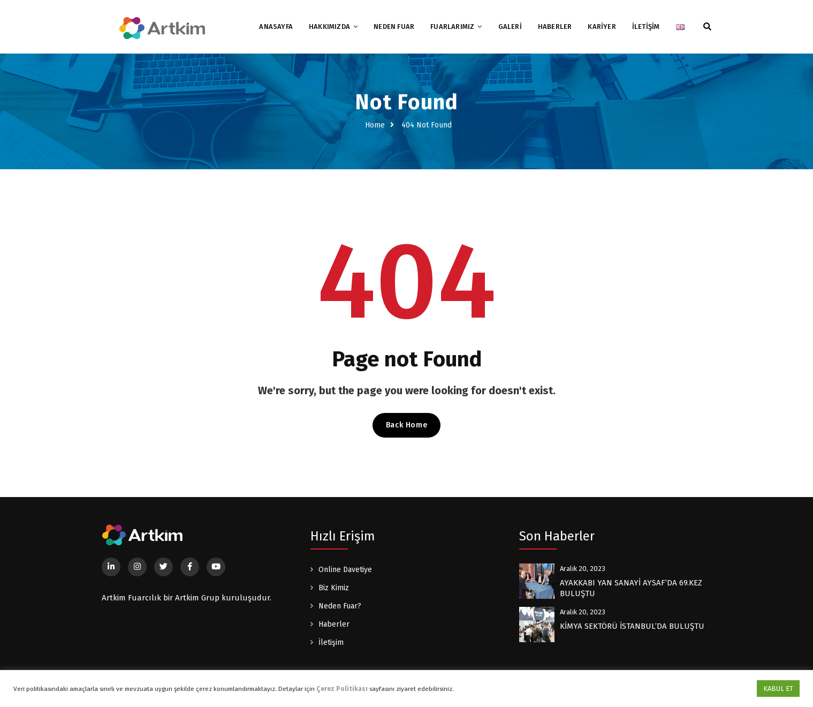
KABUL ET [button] (778, 689)
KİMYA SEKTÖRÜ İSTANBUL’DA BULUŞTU (632, 626)
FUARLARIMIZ (452, 26)
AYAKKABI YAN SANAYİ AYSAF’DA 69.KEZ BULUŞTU (631, 588)
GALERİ (510, 26)
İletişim (331, 642)
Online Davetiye (345, 569)
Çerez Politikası (342, 689)
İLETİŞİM (646, 26)
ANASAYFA (276, 26)
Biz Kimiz (333, 587)
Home (375, 125)
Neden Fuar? (339, 606)
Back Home (406, 425)
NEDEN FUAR (394, 26)
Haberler (333, 624)
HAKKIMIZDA (329, 26)
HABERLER (555, 26)
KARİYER (602, 26)
